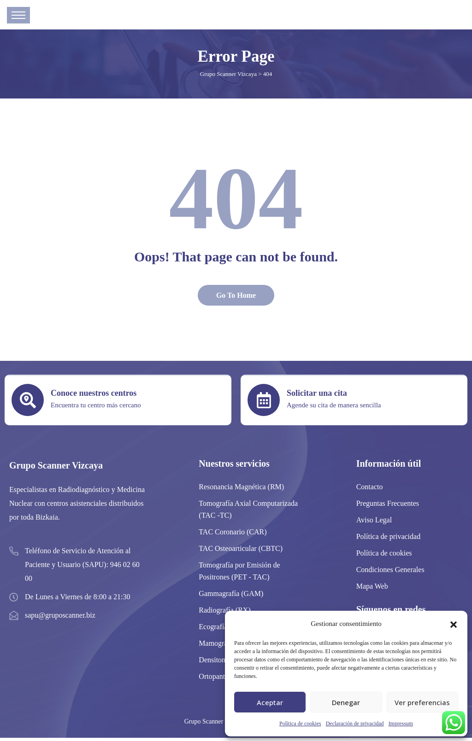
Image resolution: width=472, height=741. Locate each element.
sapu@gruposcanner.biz (60, 618)
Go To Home (236, 298)
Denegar (346, 702)
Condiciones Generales (390, 573)
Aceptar (270, 702)
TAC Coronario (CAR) (232, 535)
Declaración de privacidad (355, 723)
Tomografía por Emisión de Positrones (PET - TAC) (239, 574)
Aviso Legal (374, 523)
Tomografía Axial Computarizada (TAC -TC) (248, 512)
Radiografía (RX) (224, 613)
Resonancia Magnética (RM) (241, 490)
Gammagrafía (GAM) (231, 597)
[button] (453, 623)
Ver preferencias (422, 702)
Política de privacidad (388, 540)
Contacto (369, 490)
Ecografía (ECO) (224, 630)
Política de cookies (300, 723)
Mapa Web (372, 589)
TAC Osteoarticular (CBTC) (241, 552)
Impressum (401, 723)
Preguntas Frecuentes (387, 506)
